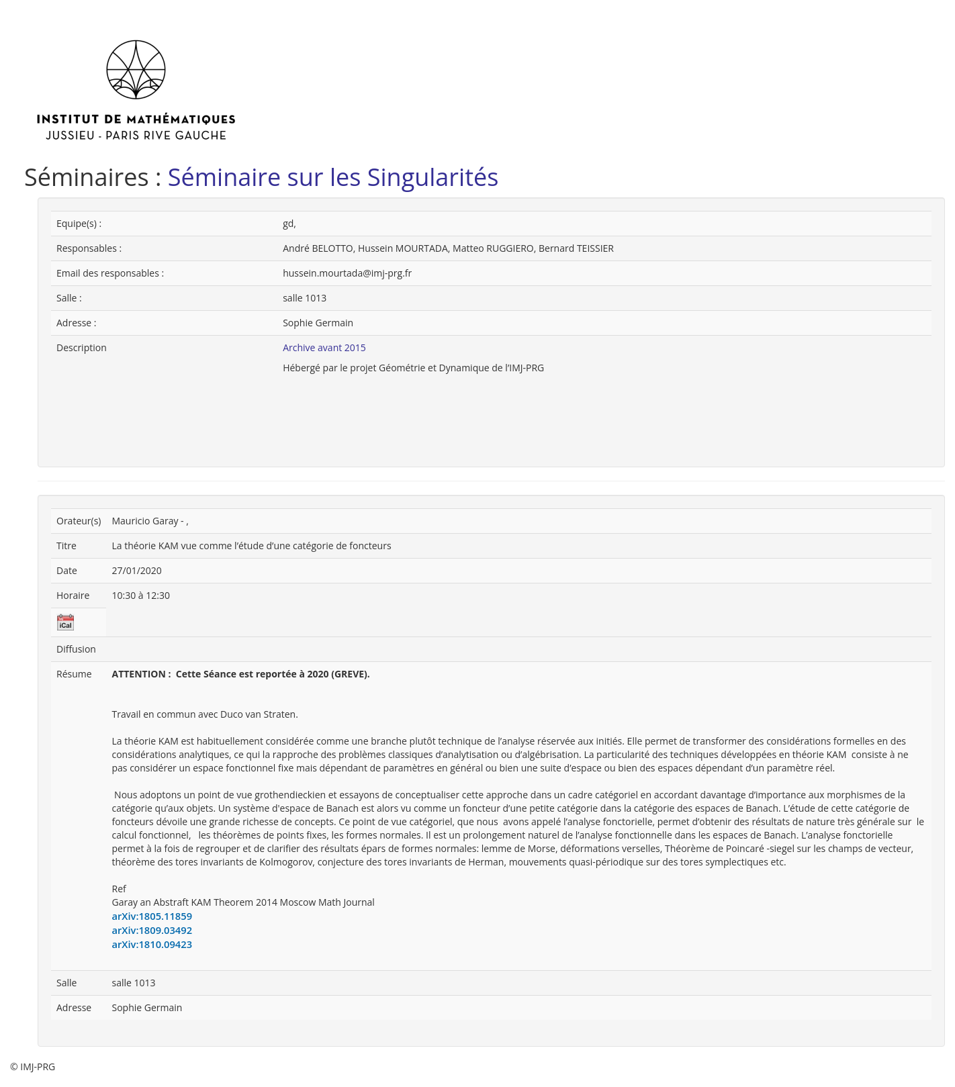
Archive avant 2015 (324, 347)
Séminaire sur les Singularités (333, 176)
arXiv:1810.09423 (151, 944)
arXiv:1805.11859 (151, 916)
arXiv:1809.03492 (151, 930)
